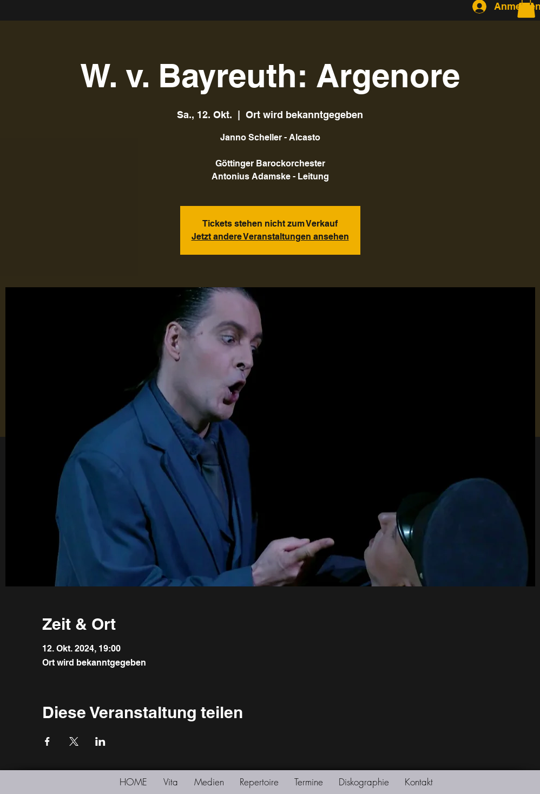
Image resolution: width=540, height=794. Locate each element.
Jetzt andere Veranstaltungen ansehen (270, 236)
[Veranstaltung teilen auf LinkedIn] (100, 741)
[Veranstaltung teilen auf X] (74, 741)
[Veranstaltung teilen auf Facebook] (47, 741)
